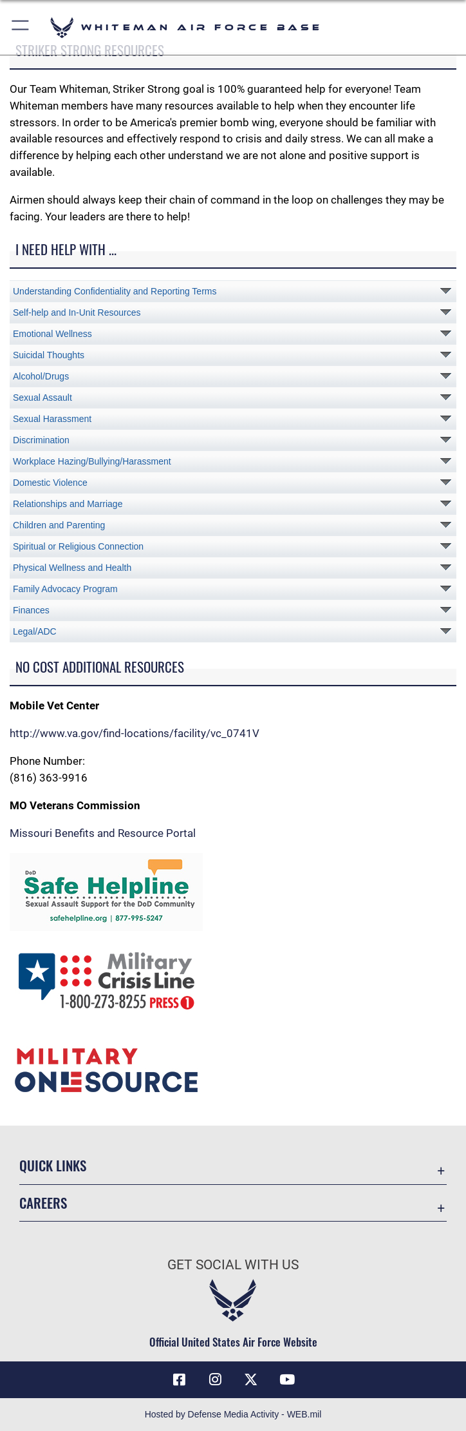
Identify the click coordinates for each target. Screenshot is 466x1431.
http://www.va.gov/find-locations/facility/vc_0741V (134, 733)
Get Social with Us (233, 1265)
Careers (43, 1203)
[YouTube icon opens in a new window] (287, 1379)
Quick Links (52, 1165)
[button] (21, 27)
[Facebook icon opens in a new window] (179, 1379)
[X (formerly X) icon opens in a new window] (251, 1379)
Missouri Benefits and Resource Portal (103, 833)
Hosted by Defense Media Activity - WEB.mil (233, 1414)
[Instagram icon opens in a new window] (215, 1379)
